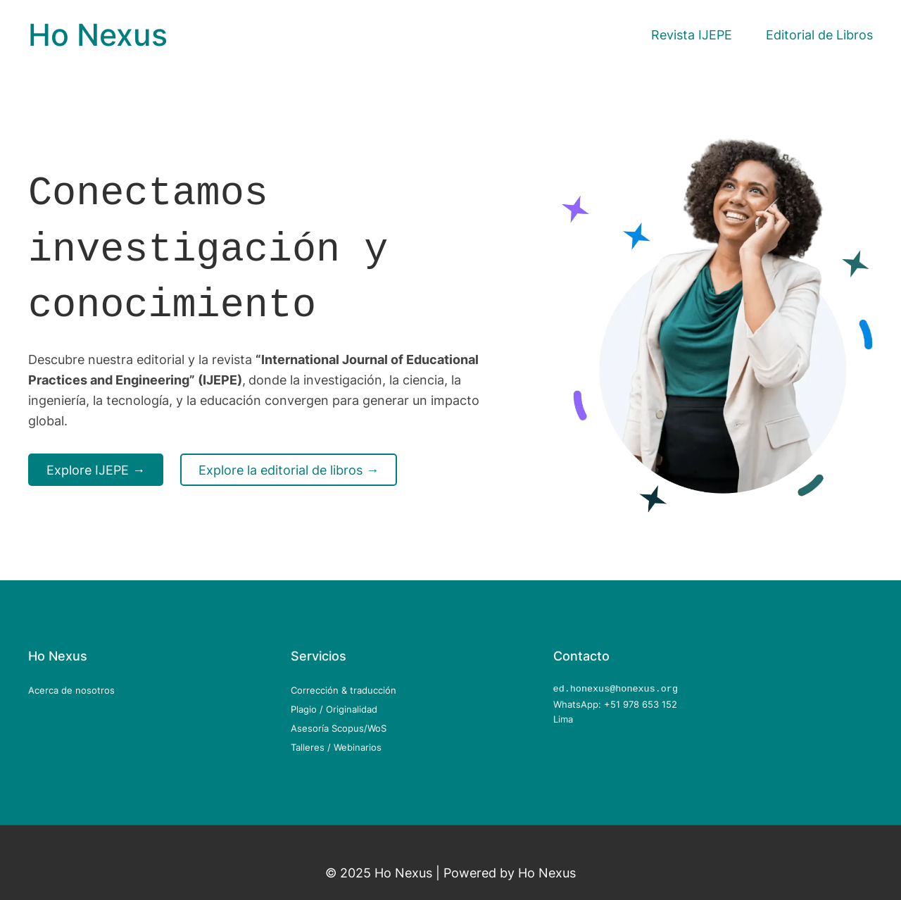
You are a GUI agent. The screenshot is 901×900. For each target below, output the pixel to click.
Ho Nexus (98, 35)
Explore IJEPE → (95, 464)
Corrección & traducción (343, 690)
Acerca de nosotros (71, 690)
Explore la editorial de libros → (289, 464)
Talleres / (312, 747)
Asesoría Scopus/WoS (338, 728)
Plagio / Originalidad (334, 709)
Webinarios (358, 747)
